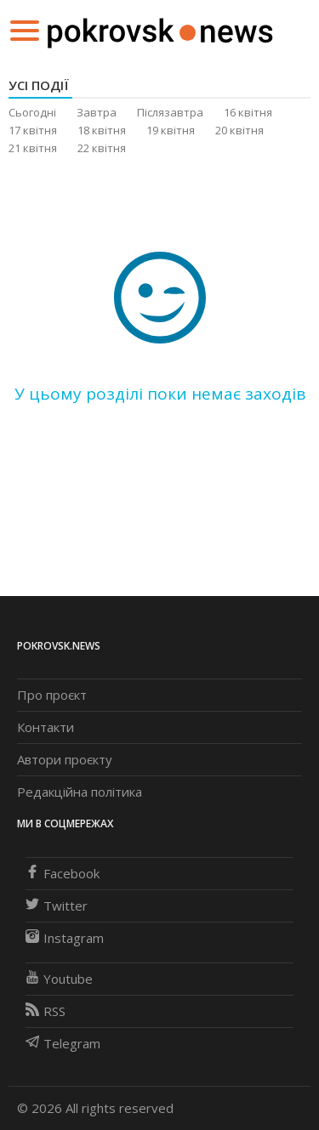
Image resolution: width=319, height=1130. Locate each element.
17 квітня (33, 130)
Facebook (63, 873)
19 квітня (170, 130)
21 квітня (33, 148)
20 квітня (239, 130)
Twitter (57, 905)
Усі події (39, 85)
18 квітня (101, 130)
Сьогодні (32, 112)
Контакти (45, 726)
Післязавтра (170, 112)
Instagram (65, 937)
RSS (46, 1010)
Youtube (59, 978)
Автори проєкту (64, 759)
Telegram (63, 1043)
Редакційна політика (79, 791)
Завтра (97, 112)
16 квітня (248, 112)
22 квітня (101, 148)
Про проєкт (52, 694)
